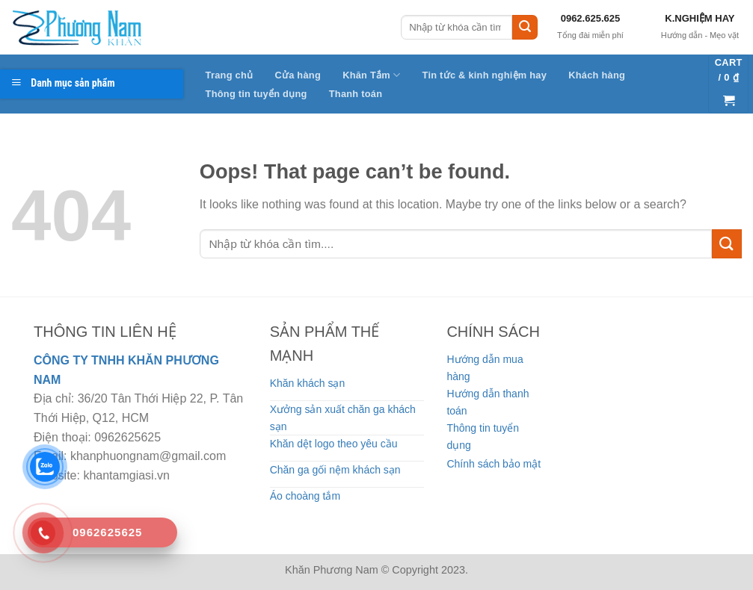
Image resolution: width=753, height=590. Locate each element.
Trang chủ (229, 75)
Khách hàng (596, 75)
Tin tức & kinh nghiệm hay (484, 75)
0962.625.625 (591, 18)
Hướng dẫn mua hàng (484, 367)
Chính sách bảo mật (493, 464)
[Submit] (525, 27)
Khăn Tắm (371, 75)
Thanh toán (356, 93)
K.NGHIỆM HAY (699, 18)
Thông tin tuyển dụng (256, 93)
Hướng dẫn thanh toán (487, 402)
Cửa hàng (297, 75)
